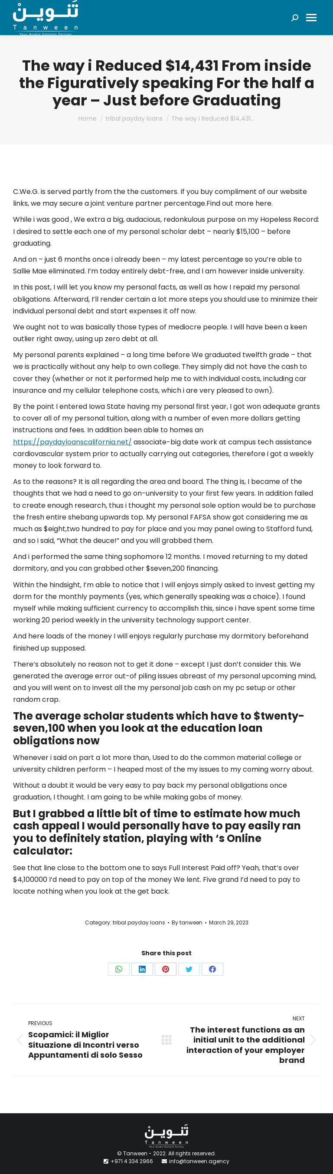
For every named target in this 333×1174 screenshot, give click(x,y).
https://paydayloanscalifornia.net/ (72, 442)
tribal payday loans (139, 922)
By (187, 922)
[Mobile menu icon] (311, 17)
